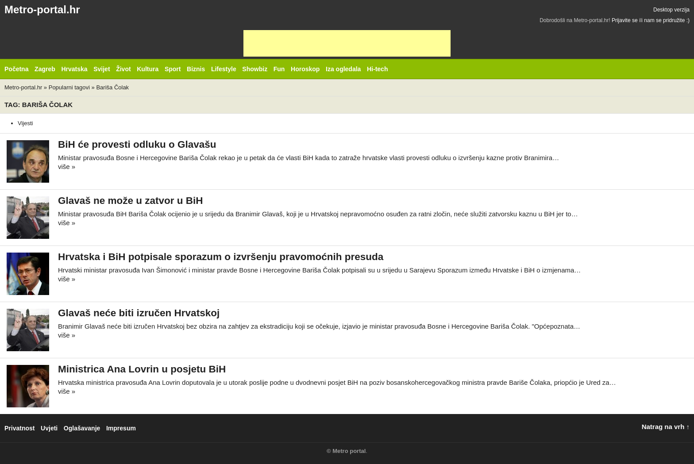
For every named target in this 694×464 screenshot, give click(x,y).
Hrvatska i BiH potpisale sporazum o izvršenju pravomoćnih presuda (220, 256)
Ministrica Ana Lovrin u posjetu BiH (142, 369)
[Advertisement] (347, 43)
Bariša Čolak (112, 87)
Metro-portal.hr (42, 9)
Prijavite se (625, 20)
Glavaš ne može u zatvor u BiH (130, 200)
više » (66, 166)
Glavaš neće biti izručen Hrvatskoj (139, 312)
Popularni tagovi (69, 87)
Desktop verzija (671, 10)
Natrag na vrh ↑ (666, 426)
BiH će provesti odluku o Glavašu (137, 144)
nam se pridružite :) (667, 20)
